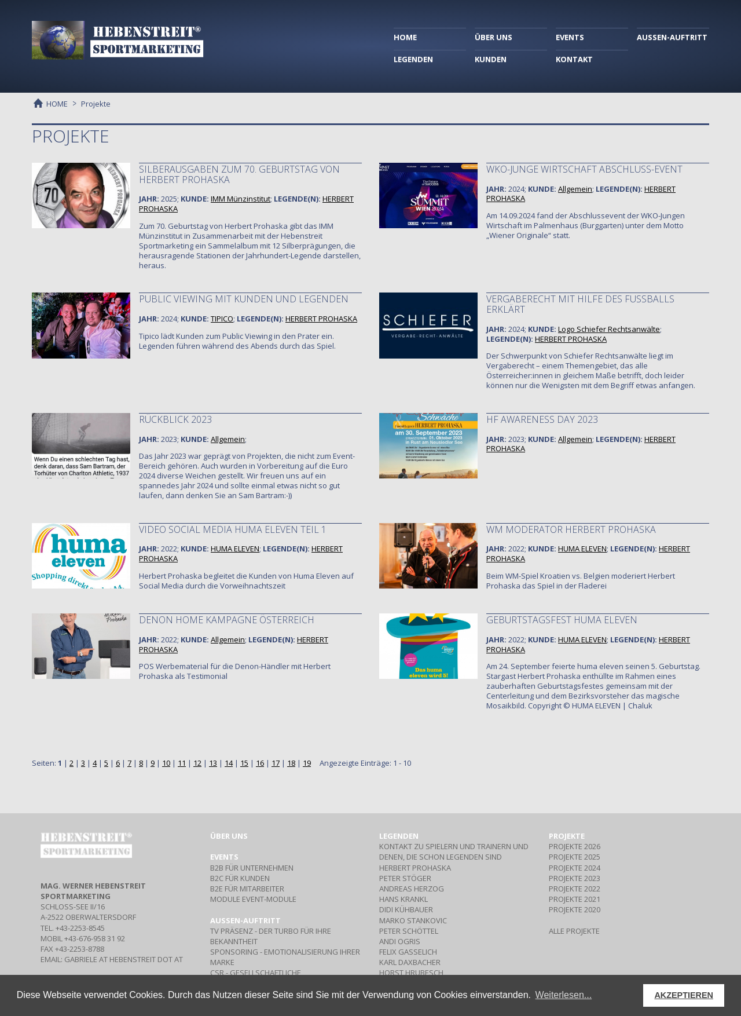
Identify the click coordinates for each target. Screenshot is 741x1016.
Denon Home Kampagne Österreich (226, 619)
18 (291, 763)
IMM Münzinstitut (240, 198)
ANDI (399, 941)
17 (276, 763)
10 (166, 763)
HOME (405, 37)
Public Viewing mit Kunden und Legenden (244, 299)
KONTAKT (574, 59)
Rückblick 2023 (175, 419)
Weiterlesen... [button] (563, 995)
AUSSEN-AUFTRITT (672, 37)
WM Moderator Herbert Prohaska (571, 529)
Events (224, 856)
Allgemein (575, 189)
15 (244, 763)
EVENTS (570, 37)
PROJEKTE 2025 (574, 856)
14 (229, 763)
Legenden (399, 836)
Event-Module (253, 899)
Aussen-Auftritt (245, 920)
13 (213, 763)
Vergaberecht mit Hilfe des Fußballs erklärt (580, 304)
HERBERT (321, 318)
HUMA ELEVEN (235, 548)
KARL (410, 962)
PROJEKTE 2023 (574, 878)
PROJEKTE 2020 (574, 909)
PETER (405, 878)
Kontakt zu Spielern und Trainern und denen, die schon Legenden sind (454, 851)
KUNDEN (491, 59)
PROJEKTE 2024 (574, 867)
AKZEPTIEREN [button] (683, 995)
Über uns (229, 836)
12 (197, 763)
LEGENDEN (413, 59)
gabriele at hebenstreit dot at (123, 959)
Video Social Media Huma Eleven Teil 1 (233, 529)
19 (307, 763)
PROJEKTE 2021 (574, 899)
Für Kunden (240, 878)
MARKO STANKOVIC (413, 920)
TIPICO (222, 318)
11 (182, 763)
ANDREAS (411, 888)
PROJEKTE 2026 (574, 846)
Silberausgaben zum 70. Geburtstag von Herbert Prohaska (239, 174)
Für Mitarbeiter (247, 888)
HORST (411, 972)
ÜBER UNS (493, 37)
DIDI (406, 909)
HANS (403, 899)
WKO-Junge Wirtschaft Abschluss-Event (584, 169)
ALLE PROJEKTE (574, 931)
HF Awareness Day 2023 (542, 419)
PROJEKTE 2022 (574, 888)
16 (260, 763)
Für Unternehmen (252, 867)
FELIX (408, 951)
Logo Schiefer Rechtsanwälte (609, 329)
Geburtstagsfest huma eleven (561, 619)
